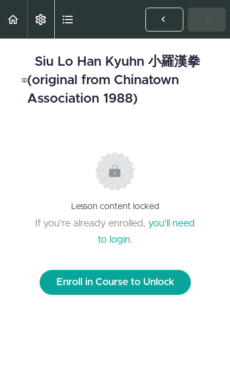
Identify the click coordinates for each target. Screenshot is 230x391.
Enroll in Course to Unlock (115, 282)
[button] (13, 19)
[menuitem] (40, 19)
